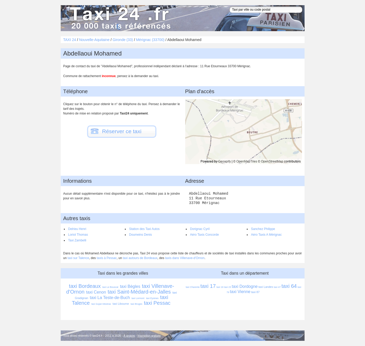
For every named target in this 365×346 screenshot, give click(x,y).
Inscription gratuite (149, 335)
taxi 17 (208, 286)
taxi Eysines (152, 298)
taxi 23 (227, 287)
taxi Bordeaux (85, 286)
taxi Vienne (240, 291)
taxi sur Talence (78, 258)
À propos (129, 335)
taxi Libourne (121, 303)
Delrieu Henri (77, 229)
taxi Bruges (136, 304)
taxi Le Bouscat (110, 287)
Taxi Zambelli (77, 240)
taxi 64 (289, 286)
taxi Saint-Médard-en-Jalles (139, 292)
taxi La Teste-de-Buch (110, 297)
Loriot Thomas (78, 234)
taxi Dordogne (245, 286)
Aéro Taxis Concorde (204, 234)
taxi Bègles (130, 286)
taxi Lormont (138, 298)
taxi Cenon (96, 292)
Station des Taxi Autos (144, 229)
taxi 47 (277, 287)
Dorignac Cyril (200, 229)
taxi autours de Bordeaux (140, 258)
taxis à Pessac (107, 258)
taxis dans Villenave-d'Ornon (184, 258)
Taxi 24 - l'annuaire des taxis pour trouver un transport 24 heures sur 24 (119, 18)
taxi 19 (220, 287)
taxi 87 (255, 292)
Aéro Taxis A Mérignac (266, 234)
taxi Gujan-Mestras (101, 304)
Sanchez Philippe (263, 229)
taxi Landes (265, 286)
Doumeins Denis (140, 234)
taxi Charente (193, 287)
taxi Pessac (157, 303)
